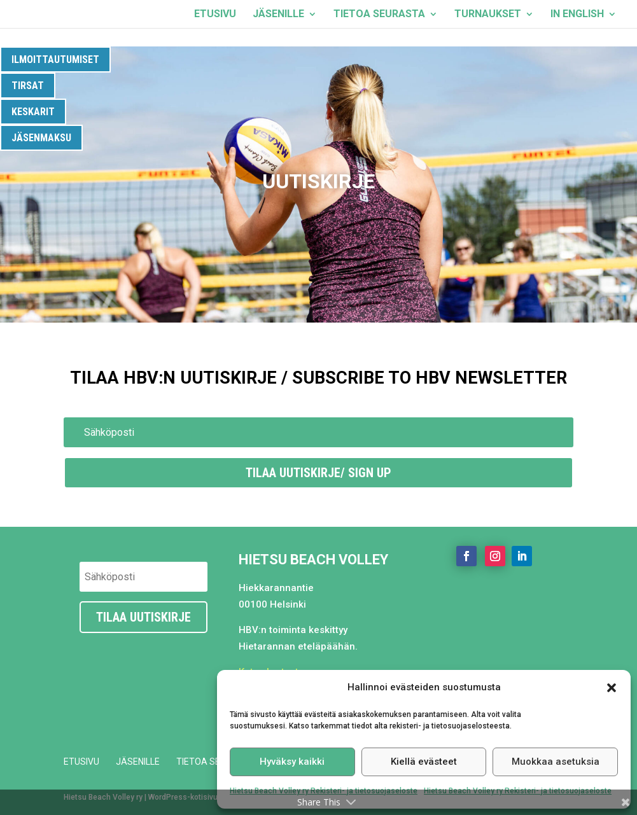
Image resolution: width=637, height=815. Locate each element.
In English (577, 15)
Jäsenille (278, 15)
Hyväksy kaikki (292, 761)
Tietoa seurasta (379, 15)
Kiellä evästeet (424, 761)
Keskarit (33, 112)
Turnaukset (487, 15)
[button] (611, 687)
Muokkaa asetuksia (555, 761)
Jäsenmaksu (41, 138)
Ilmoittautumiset (55, 59)
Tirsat (27, 86)
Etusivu (215, 15)
